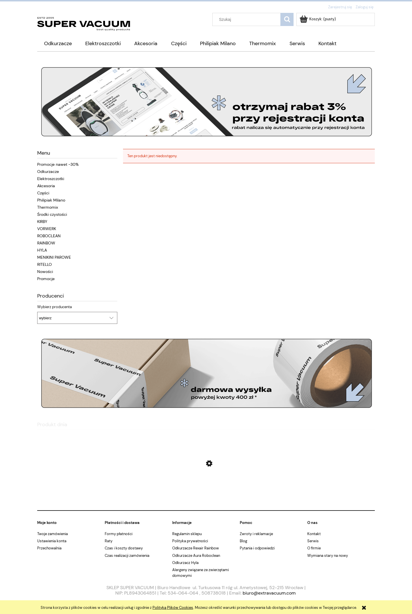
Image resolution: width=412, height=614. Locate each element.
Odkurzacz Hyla (185, 562)
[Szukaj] (287, 19)
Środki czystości (52, 214)
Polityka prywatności (190, 541)
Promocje (46, 278)
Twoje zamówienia (52, 533)
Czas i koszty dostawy (124, 548)
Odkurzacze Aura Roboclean (196, 555)
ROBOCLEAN (49, 235)
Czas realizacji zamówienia (127, 555)
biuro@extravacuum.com (269, 593)
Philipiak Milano (51, 200)
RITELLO (44, 264)
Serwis (313, 541)
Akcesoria (46, 185)
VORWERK (46, 228)
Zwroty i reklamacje (256, 533)
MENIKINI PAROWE (54, 257)
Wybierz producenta (54, 307)
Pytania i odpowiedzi (257, 548)
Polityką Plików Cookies (172, 607)
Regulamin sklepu (187, 533)
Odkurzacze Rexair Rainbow (195, 548)
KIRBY (42, 221)
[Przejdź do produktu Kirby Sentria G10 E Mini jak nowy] (206, 490)
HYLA (42, 250)
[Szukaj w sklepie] (248, 19)
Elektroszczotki (50, 178)
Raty (108, 541)
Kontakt (314, 533)
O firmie (314, 548)
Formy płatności (118, 533)
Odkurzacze (48, 171)
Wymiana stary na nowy (327, 555)
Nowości (45, 271)
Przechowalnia (49, 548)
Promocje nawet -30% (58, 164)
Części (43, 193)
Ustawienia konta (51, 541)
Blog (243, 541)
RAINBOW (46, 243)
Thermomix (47, 207)
